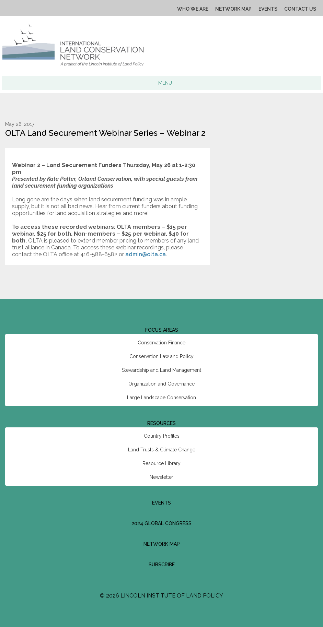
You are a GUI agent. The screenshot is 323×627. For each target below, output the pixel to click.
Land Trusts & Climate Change (161, 449)
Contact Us (300, 9)
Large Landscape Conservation (161, 397)
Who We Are (192, 9)
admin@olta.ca (145, 254)
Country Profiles (162, 436)
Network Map (233, 9)
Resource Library (161, 463)
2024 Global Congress (161, 523)
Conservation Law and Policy (161, 356)
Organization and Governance (161, 384)
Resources (161, 423)
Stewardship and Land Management (161, 370)
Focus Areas (161, 330)
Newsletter (161, 477)
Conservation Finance (161, 342)
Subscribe (162, 564)
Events (267, 9)
